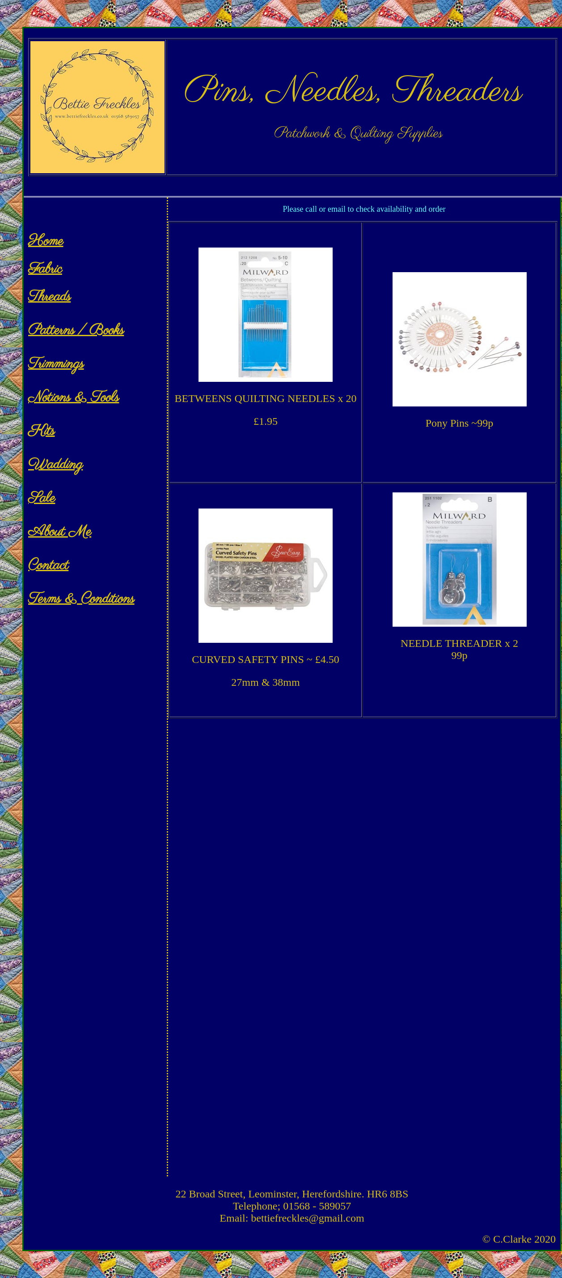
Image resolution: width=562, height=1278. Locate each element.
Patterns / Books (76, 330)
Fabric (45, 269)
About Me (59, 532)
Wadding (55, 464)
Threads (49, 297)
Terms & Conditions (81, 599)
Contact (48, 565)
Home (45, 241)
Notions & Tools (73, 397)
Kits (41, 431)
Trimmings (56, 364)
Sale (41, 498)
